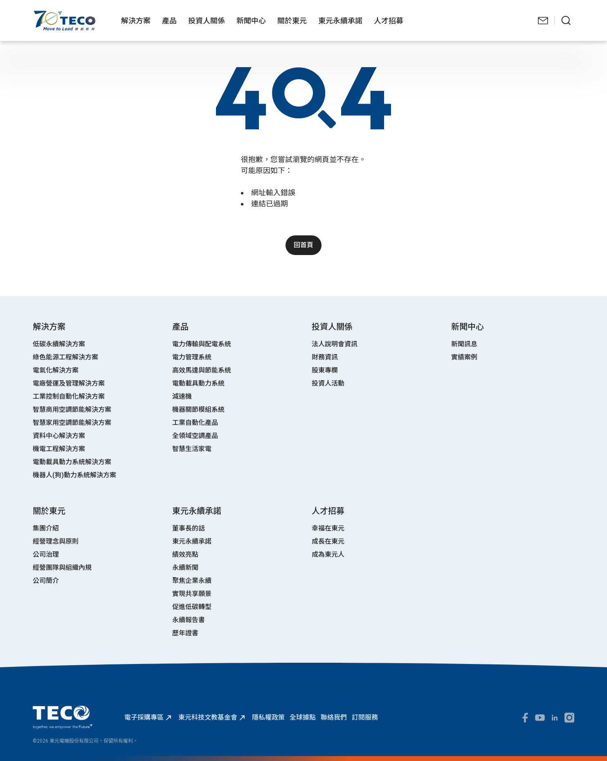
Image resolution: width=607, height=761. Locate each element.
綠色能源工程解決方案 (65, 357)
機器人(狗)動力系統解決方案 (74, 475)
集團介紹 (46, 528)
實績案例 (464, 357)
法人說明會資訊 (334, 344)
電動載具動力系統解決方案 (72, 462)
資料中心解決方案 (59, 436)
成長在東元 (328, 541)
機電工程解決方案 (59, 449)
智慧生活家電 (191, 449)
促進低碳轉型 (191, 607)
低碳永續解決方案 (59, 344)
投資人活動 (328, 383)
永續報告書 (188, 620)
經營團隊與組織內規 (62, 567)
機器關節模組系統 (198, 409)
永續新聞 (185, 567)
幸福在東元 (328, 528)
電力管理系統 (191, 357)
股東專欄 (325, 370)
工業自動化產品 (195, 423)
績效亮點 (185, 554)
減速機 (182, 396)
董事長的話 (188, 528)
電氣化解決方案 (56, 370)
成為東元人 (328, 554)
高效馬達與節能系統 (201, 370)
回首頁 (303, 245)
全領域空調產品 (195, 436)
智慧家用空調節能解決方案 (72, 423)
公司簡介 (46, 581)
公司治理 (46, 554)
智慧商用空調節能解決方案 (72, 409)
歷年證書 (185, 633)
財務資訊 (325, 357)
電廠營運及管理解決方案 (69, 383)
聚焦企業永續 (191, 581)
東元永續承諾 (191, 541)
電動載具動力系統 (198, 383)
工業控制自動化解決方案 (69, 396)
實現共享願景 (191, 594)
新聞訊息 (464, 344)
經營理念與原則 (56, 541)
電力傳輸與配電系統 (201, 344)
